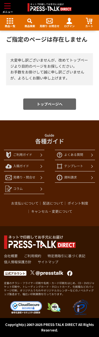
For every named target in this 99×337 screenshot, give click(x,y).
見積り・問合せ (20, 177)
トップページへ (50, 104)
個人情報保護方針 (17, 262)
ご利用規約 (32, 256)
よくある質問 (69, 155)
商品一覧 (10, 23)
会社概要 (11, 256)
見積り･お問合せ (49, 23)
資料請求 (66, 177)
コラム (14, 189)
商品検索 (30, 23)
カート (89, 23)
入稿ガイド (17, 166)
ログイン (69, 23)
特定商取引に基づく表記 (66, 256)
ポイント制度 (78, 203)
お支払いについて (25, 203)
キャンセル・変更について (51, 211)
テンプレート (69, 166)
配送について (53, 203)
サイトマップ (48, 262)
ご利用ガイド (18, 155)
